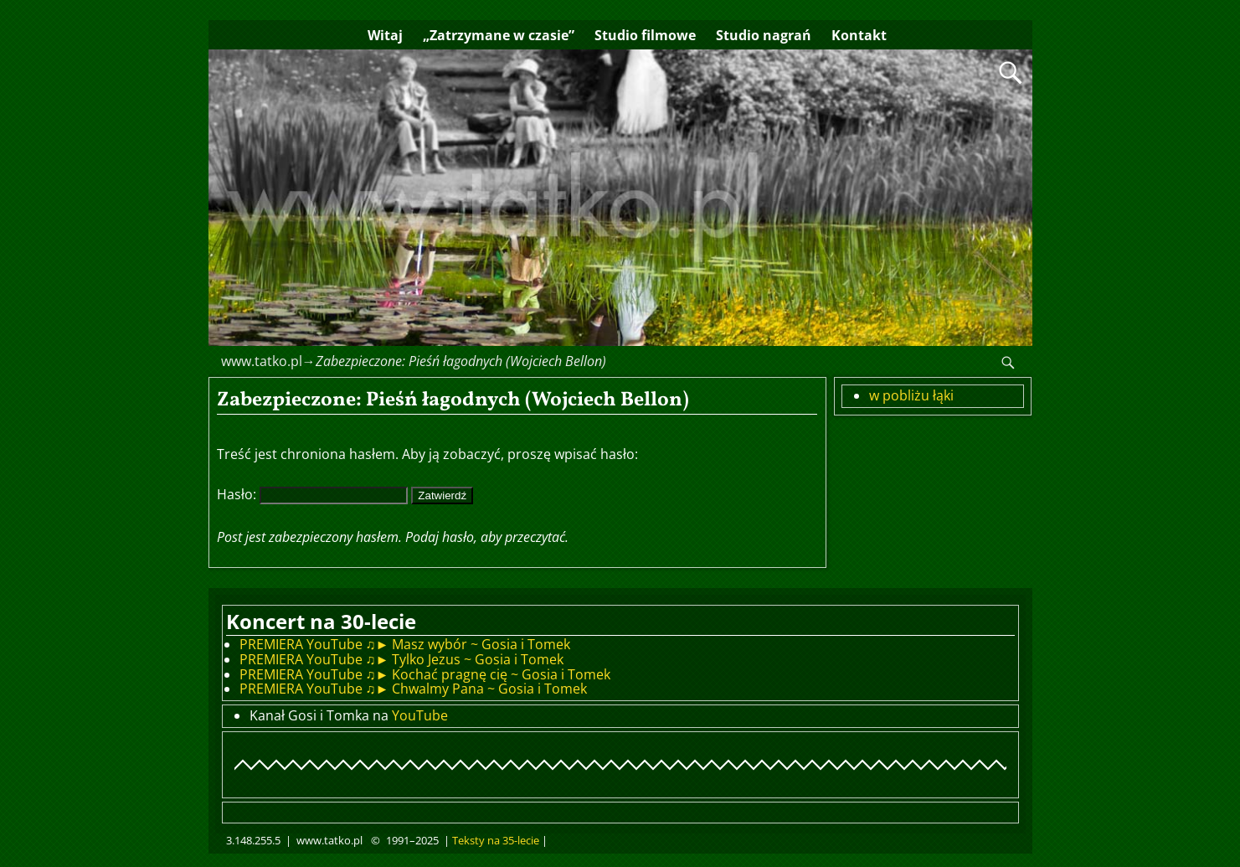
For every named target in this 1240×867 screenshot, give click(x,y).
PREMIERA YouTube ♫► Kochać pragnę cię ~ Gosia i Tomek (425, 674)
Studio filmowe (645, 35)
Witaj (385, 35)
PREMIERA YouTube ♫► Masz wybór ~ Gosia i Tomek (405, 644)
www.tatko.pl (261, 361)
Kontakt (859, 35)
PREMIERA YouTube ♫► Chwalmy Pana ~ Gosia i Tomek (413, 688)
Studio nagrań (763, 35)
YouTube (420, 715)
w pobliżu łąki (911, 395)
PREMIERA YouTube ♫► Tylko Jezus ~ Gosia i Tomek (401, 659)
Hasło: (312, 494)
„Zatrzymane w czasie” (498, 35)
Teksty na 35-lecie (495, 840)
